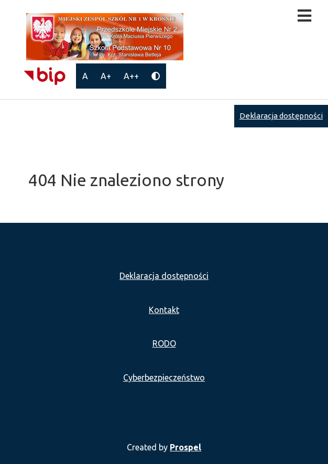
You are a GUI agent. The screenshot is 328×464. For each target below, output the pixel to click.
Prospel (185, 447)
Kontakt (164, 310)
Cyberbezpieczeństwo (164, 377)
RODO (164, 343)
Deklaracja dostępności (281, 115)
